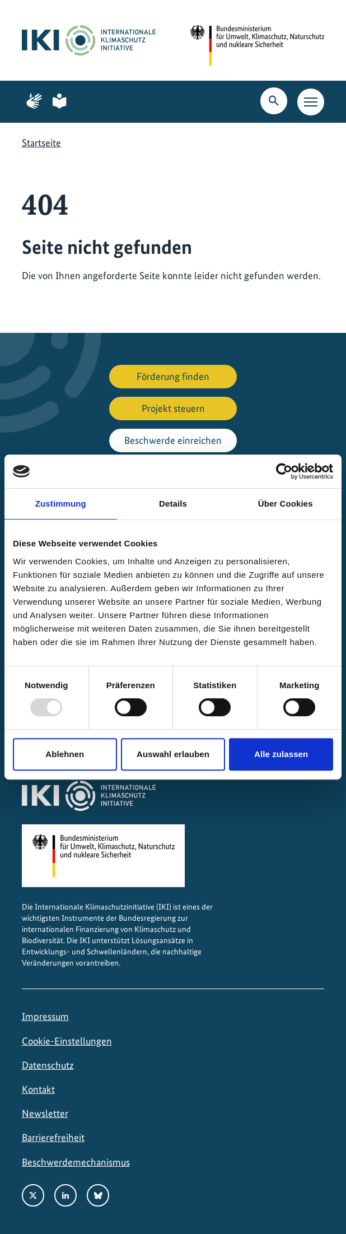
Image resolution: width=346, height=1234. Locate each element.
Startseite (41, 143)
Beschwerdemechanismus (76, 1162)
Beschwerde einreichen (173, 440)
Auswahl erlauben (173, 754)
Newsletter (45, 1113)
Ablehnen (64, 754)
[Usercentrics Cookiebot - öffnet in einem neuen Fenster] (284, 471)
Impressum (45, 1016)
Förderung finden (173, 376)
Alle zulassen (281, 754)
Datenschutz (48, 1065)
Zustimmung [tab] (60, 503)
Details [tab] (173, 503)
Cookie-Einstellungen (67, 1041)
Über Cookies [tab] (285, 503)
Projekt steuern (173, 408)
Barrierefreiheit (53, 1137)
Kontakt (38, 1089)
